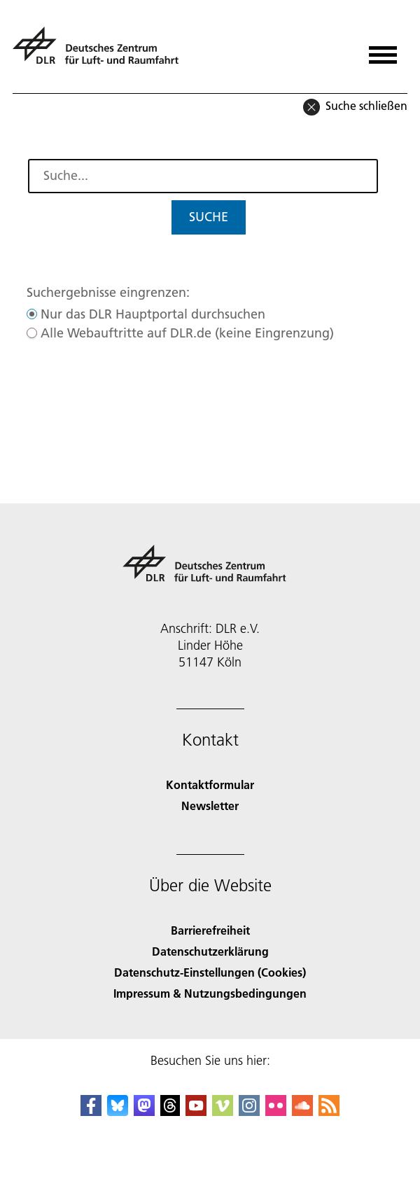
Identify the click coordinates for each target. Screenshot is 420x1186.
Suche (208, 217)
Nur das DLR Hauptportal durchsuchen (153, 314)
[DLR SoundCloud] (302, 1111)
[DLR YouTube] (196, 1111)
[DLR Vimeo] (222, 1111)
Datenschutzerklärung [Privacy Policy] (210, 951)
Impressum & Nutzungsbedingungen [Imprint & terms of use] (210, 993)
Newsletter (210, 805)
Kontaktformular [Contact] (210, 784)
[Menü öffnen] (382, 50)
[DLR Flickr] (275, 1111)
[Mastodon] (144, 1111)
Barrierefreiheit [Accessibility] (210, 930)
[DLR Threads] (170, 1111)
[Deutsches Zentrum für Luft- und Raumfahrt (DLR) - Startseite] (101, 51)
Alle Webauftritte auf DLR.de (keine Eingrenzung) (187, 333)
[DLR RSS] (329, 1111)
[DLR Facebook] (91, 1111)
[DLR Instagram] (249, 1111)
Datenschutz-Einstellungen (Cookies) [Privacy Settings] (210, 972)
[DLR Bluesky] (117, 1111)
